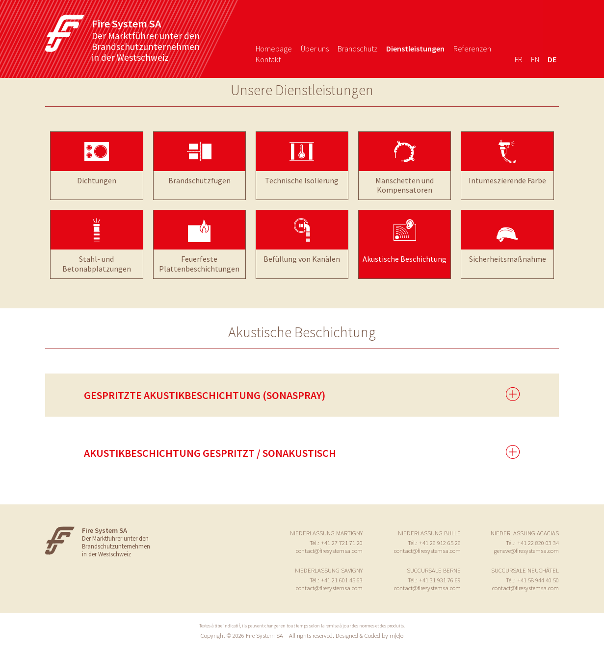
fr (519, 59)
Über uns (315, 48)
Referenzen (472, 48)
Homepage (274, 48)
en (535, 59)
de (552, 59)
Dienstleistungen (415, 48)
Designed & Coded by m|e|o (369, 635)
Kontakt (268, 59)
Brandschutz (357, 48)
